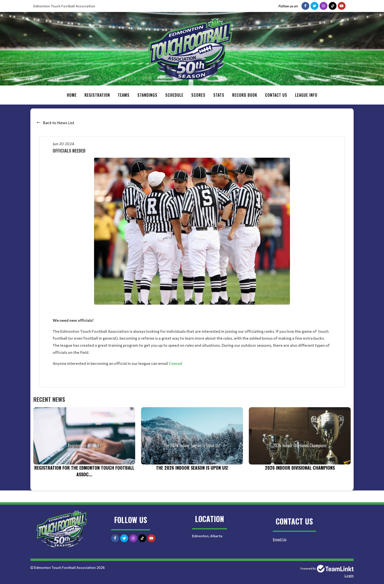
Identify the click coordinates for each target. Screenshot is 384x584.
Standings (147, 95)
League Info (306, 95)
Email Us (280, 539)
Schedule (174, 95)
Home (72, 95)
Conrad (175, 363)
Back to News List (58, 122)
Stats (218, 95)
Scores (198, 95)
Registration (97, 95)
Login (349, 575)
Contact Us (276, 95)
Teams (124, 95)
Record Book (244, 95)
